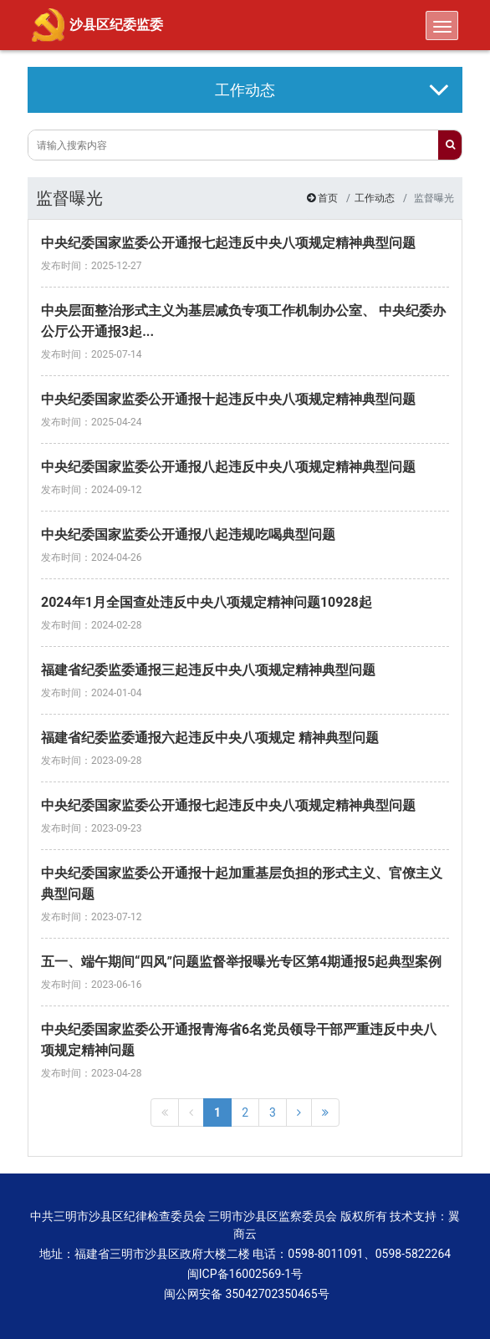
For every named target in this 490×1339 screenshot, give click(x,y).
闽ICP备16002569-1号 (245, 1273)
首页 (328, 198)
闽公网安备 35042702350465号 (245, 1294)
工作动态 (375, 198)
